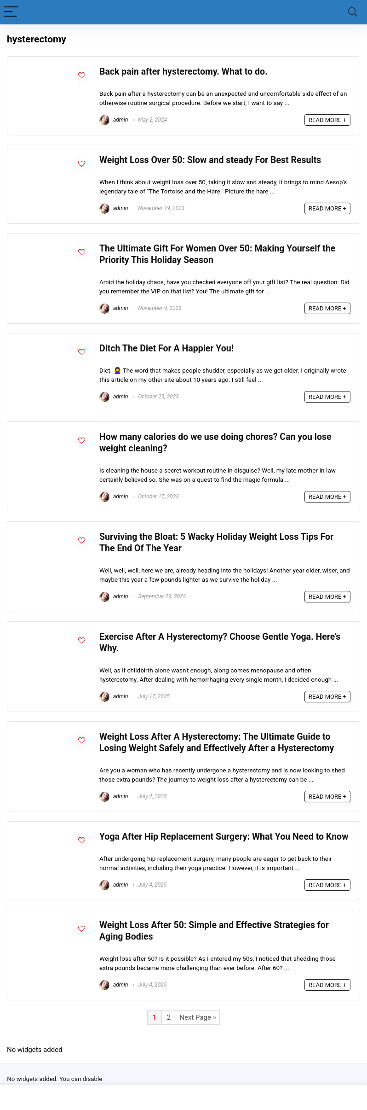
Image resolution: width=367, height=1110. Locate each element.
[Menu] (11, 12)
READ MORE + (327, 120)
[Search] (353, 12)
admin (113, 120)
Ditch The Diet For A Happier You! (166, 348)
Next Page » (197, 1017)
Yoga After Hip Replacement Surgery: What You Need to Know (223, 836)
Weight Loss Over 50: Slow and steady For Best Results (210, 160)
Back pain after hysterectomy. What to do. (183, 71)
